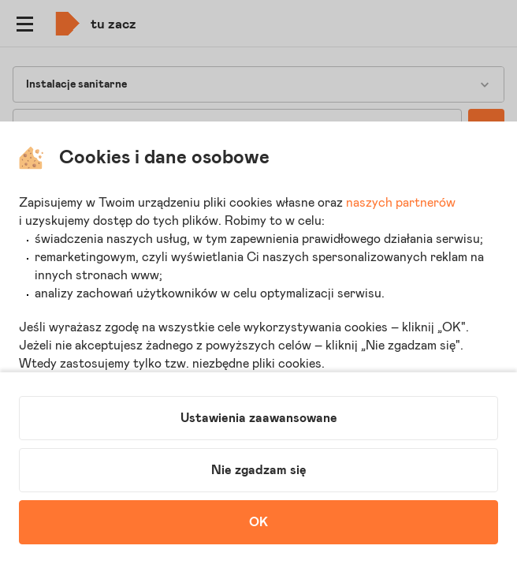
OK (258, 522)
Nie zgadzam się (259, 470)
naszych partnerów (401, 202)
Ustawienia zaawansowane (258, 418)
